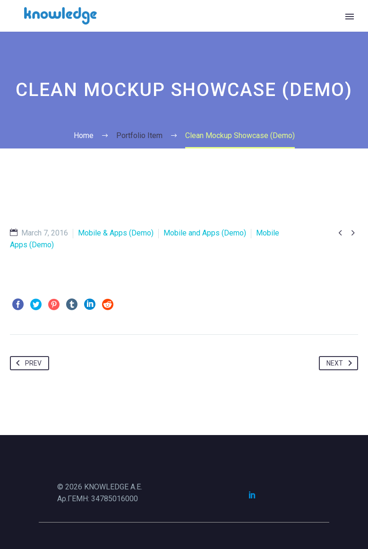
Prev (27, 363)
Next (341, 363)
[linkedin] (252, 494)
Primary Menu (349, 16)
